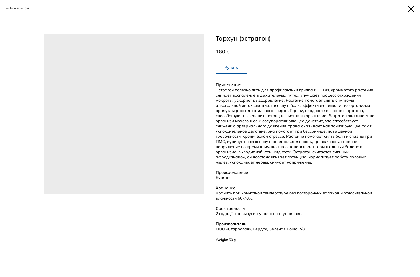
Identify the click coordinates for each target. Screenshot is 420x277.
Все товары (19, 8)
